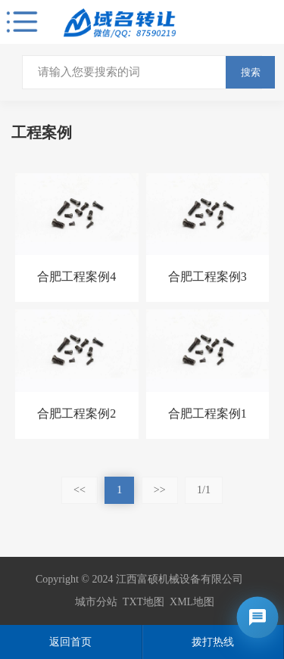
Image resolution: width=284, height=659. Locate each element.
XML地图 (192, 602)
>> (160, 490)
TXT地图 (143, 602)
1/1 (204, 490)
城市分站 (96, 602)
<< (79, 490)
